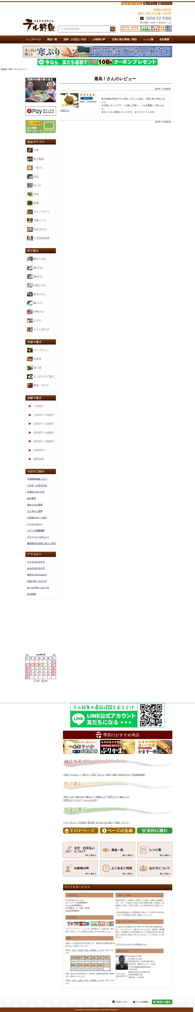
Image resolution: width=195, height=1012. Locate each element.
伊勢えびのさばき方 (37, 574)
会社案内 (31, 498)
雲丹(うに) (113, 797)
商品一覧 (52, 39)
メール (69, 905)
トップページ (33, 39)
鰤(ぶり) (124, 797)
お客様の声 (99, 39)
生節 (66, 774)
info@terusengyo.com (142, 967)
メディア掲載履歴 (36, 530)
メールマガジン (34, 524)
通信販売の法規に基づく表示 (41, 543)
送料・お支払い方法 (74, 39)
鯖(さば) (80, 797)
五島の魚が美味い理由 (124, 39)
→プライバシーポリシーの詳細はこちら (131, 944)
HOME (3, 69)
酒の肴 (91, 822)
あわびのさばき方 (36, 568)
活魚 (93, 774)
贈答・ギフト (122, 822)
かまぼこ (74, 774)
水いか (101, 774)
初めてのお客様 (34, 504)
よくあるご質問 (34, 511)
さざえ (78, 800)
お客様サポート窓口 (37, 517)
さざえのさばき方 (36, 562)
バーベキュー (70, 822)
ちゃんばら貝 (89, 800)
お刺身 (82, 822)
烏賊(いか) (101, 797)
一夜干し (85, 774)
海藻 (114, 774)
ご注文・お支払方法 (37, 485)
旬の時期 (31, 594)
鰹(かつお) (69, 797)
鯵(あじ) (90, 797)
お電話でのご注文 (36, 492)
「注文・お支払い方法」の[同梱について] (87, 950)
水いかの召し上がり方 (38, 587)
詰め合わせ (124, 774)
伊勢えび (68, 800)
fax (68, 911)
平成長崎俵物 (137, 774)
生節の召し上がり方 (37, 581)
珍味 (108, 774)
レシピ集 (148, 39)
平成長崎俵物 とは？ (37, 479)
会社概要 (164, 39)
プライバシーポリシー (38, 537)
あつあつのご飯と (104, 822)
